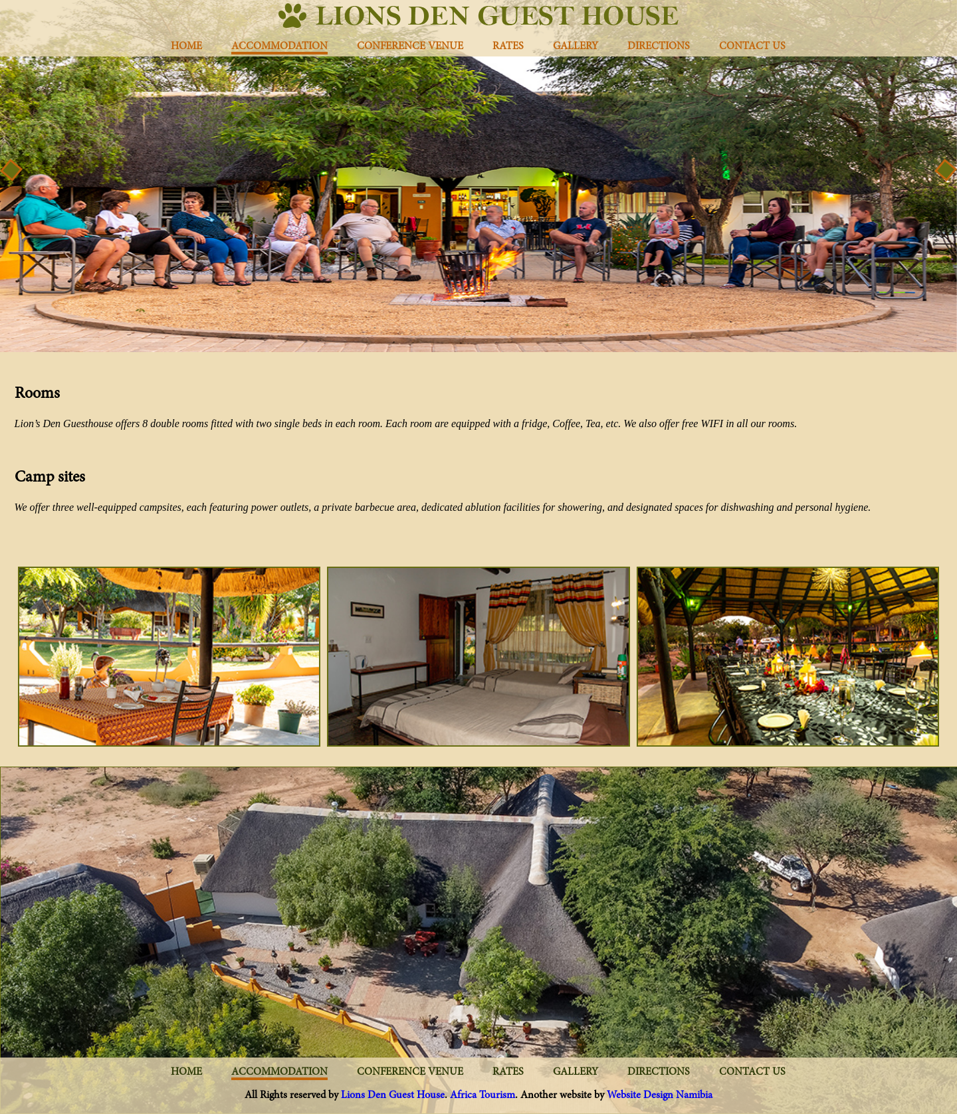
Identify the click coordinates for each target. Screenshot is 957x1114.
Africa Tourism (482, 1095)
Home (186, 46)
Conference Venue (410, 46)
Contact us (752, 46)
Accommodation (279, 46)
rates (508, 46)
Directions (658, 46)
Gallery (575, 46)
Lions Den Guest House (393, 1095)
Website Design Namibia (659, 1095)
